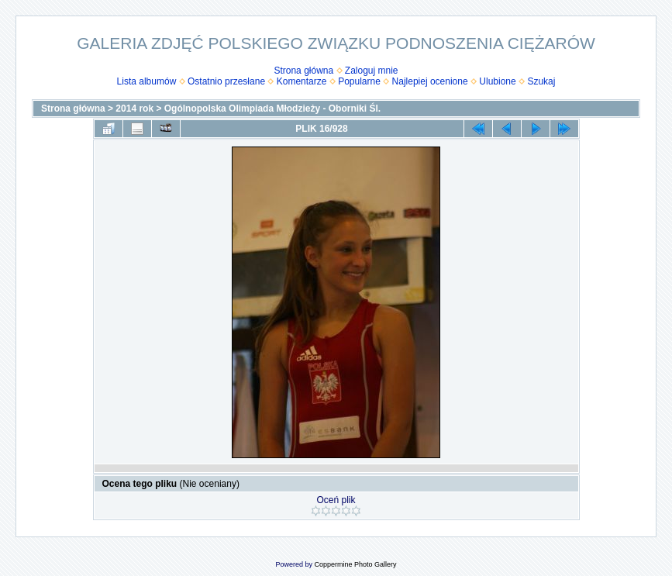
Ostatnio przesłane (226, 81)
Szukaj (541, 81)
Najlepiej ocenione (430, 81)
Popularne (359, 81)
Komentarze (302, 81)
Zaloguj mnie (371, 70)
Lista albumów (147, 81)
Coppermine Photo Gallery (355, 564)
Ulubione (497, 81)
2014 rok (134, 108)
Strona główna (303, 70)
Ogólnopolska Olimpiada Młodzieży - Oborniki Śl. (272, 108)
